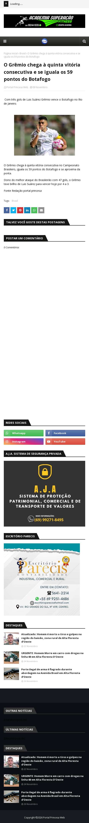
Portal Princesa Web (17, 87)
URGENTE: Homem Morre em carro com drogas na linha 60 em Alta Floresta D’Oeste (52, 655)
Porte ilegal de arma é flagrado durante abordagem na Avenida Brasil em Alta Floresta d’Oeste (50, 673)
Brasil (23, 53)
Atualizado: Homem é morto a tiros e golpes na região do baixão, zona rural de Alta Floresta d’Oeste (51, 637)
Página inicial (11, 53)
